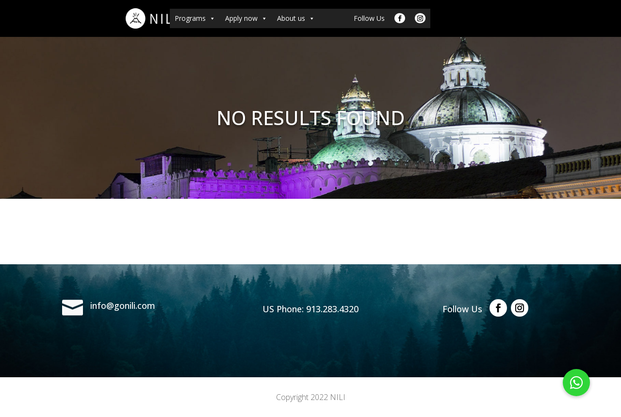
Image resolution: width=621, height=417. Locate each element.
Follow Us (369, 18)
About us (296, 18)
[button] (576, 382)
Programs (195, 18)
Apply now (246, 18)
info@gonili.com (122, 305)
